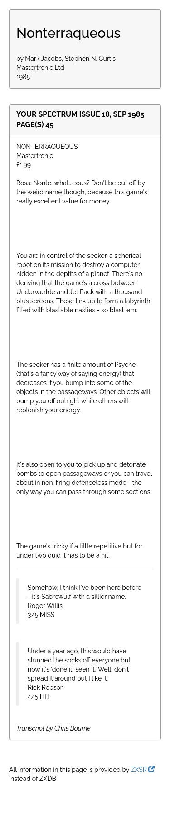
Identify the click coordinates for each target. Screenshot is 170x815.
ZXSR (143, 769)
